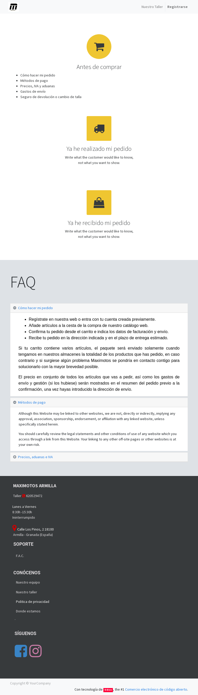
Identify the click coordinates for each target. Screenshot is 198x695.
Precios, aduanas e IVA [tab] (35, 457)
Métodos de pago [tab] (32, 402)
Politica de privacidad (32, 601)
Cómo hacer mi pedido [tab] (35, 308)
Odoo (108, 689)
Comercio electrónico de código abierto (156, 689)
